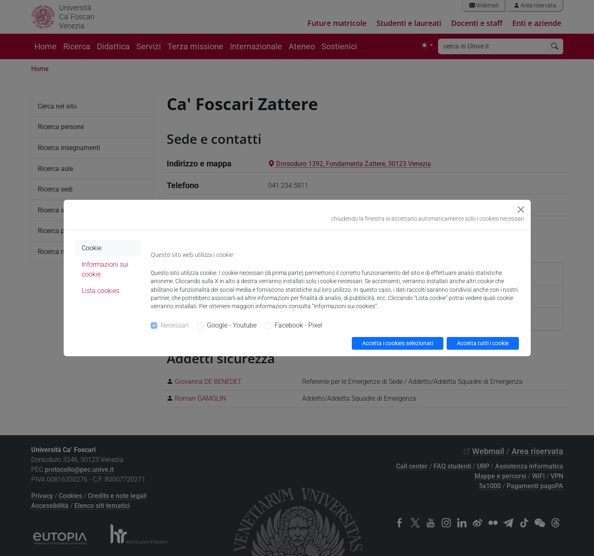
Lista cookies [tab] (100, 291)
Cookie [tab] (91, 248)
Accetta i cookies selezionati (397, 343)
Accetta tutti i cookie (483, 343)
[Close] (520, 209)
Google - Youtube (232, 325)
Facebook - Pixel (298, 325)
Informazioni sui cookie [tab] (105, 269)
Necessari (175, 325)
